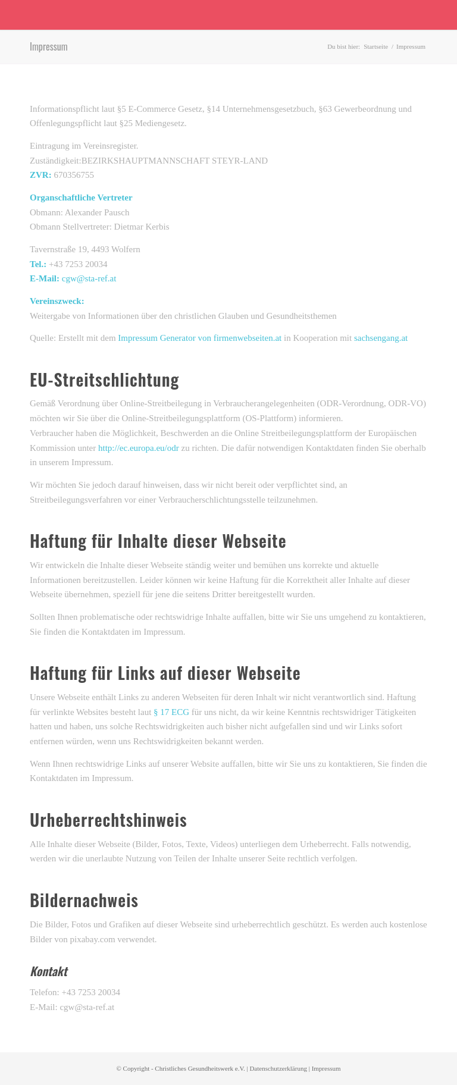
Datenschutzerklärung (278, 1068)
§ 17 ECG (171, 712)
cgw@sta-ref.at (89, 278)
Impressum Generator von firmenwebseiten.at (199, 338)
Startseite (376, 46)
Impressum (49, 46)
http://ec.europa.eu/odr (138, 448)
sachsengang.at (381, 338)
